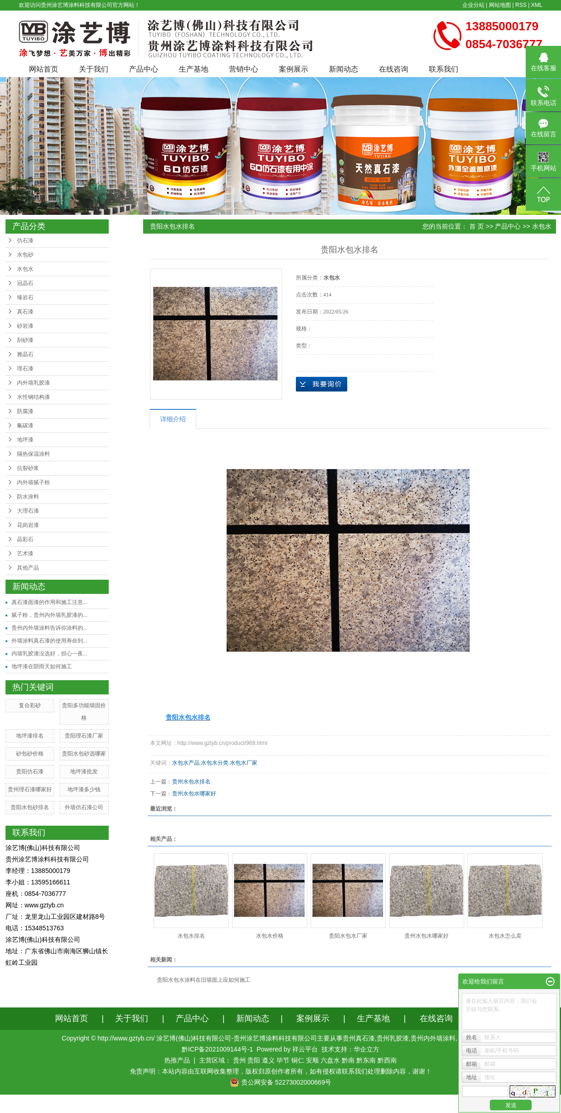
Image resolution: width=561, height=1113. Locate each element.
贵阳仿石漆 (30, 771)
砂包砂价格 (30, 753)
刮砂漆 (25, 340)
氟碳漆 (25, 425)
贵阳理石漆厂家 (84, 736)
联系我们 (443, 69)
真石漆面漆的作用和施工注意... (49, 602)
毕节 (283, 1060)
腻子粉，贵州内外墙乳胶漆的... (49, 615)
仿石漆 (25, 240)
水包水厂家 (243, 763)
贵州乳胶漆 (393, 1038)
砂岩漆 (25, 326)
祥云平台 (305, 1049)
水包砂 (25, 255)
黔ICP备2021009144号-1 (217, 1049)
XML (537, 5)
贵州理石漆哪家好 (30, 789)
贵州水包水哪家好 (194, 793)
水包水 (25, 269)
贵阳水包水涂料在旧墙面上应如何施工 (203, 980)
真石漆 (25, 311)
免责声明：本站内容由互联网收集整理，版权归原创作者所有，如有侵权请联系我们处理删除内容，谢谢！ (281, 1071)
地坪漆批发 (84, 771)
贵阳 (253, 1060)
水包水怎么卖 (505, 936)
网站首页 (43, 69)
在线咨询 (393, 69)
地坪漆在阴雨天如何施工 (41, 666)
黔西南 (387, 1060)
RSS (521, 5)
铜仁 (297, 1060)
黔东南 (366, 1060)
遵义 (268, 1060)
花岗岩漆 (28, 525)
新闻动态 (343, 69)
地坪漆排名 (30, 736)
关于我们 (93, 69)
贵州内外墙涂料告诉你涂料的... (49, 628)
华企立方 (366, 1049)
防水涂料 (28, 496)
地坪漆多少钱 (83, 789)
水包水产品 (186, 763)
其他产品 (28, 568)
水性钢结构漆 (33, 397)
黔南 (348, 1060)
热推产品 (177, 1060)
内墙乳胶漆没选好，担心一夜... (49, 653)
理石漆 (25, 368)
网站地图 (500, 5)
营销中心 (243, 69)
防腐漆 (25, 411)
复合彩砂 (30, 705)
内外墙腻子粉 (33, 482)
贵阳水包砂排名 (30, 807)
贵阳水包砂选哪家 (84, 753)
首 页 (476, 226)
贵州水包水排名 (191, 781)
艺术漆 (25, 553)
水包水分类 (214, 763)
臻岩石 (25, 297)
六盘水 (330, 1060)
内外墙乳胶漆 (33, 383)
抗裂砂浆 (28, 468)
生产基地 (193, 69)
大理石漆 (28, 511)
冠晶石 (25, 283)
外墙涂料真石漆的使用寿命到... (49, 641)
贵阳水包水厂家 (348, 936)
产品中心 (143, 69)
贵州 (239, 1060)
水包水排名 (191, 936)
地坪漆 (25, 439)
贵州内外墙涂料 (433, 1038)
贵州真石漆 (359, 1038)
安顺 (312, 1060)
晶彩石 (25, 539)
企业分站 (473, 5)
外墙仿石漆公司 (84, 807)
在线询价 (321, 384)
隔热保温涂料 (33, 454)
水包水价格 (269, 936)
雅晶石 (25, 354)
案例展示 (293, 69)
